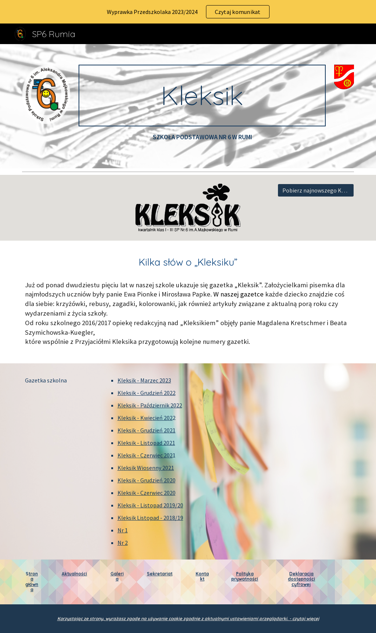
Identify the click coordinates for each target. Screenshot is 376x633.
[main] (202, 95)
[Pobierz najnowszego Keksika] (316, 190)
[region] (188, 12)
